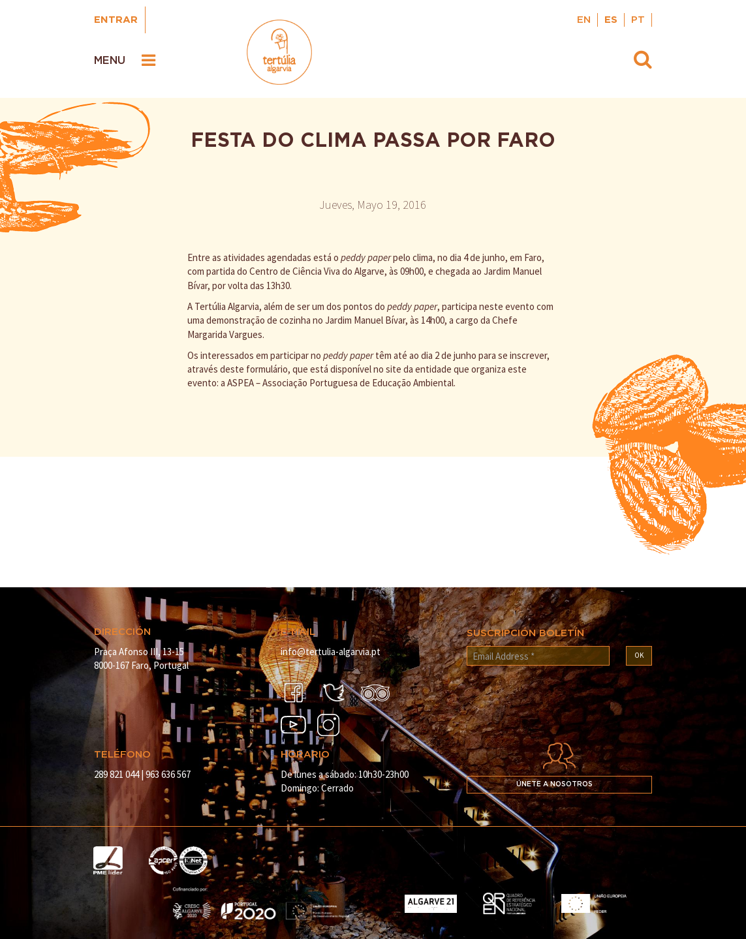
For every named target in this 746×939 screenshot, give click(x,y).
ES (610, 20)
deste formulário (254, 369)
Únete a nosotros (554, 784)
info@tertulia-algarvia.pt (331, 651)
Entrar (116, 20)
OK (639, 655)
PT (638, 20)
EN (584, 20)
